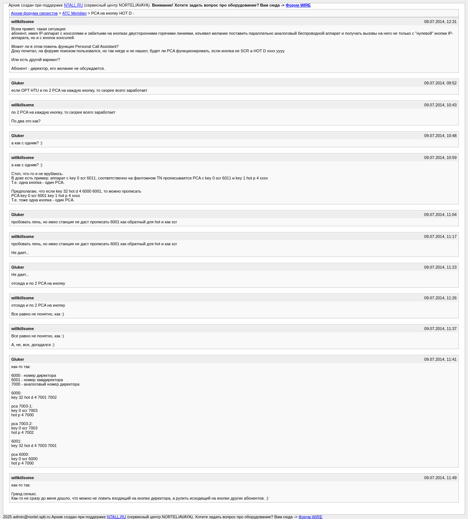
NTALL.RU (73, 5)
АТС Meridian (74, 13)
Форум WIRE (298, 5)
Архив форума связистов (34, 13)
